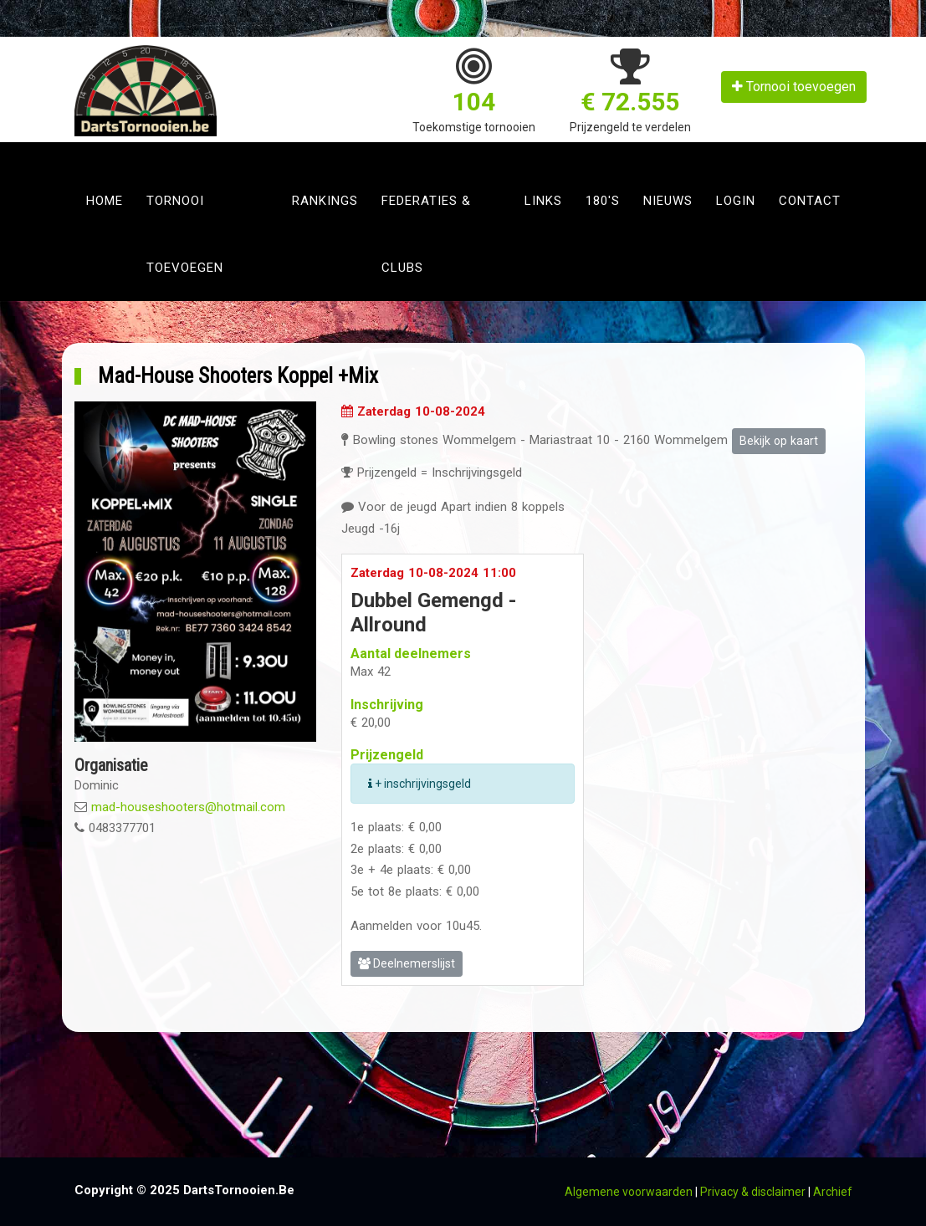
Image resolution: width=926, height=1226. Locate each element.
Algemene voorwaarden (629, 1191)
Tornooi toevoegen (794, 87)
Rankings (325, 200)
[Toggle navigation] (92, 154)
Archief (832, 1191)
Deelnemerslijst (406, 963)
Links (543, 200)
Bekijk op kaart (778, 440)
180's (603, 200)
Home (104, 200)
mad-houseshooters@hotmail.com (188, 807)
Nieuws (668, 200)
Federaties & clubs (426, 234)
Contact (810, 200)
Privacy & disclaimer (753, 1191)
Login (735, 200)
